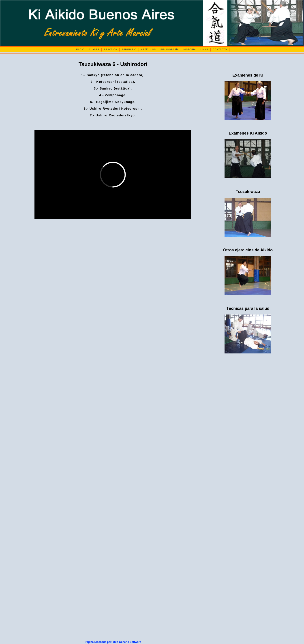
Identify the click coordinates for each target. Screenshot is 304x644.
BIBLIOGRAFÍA (170, 49)
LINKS (204, 49)
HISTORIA (190, 49)
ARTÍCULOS (148, 49)
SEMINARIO (129, 49)
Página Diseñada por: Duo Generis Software (113, 642)
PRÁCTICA (110, 49)
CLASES (94, 49)
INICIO (80, 49)
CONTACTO (220, 49)
